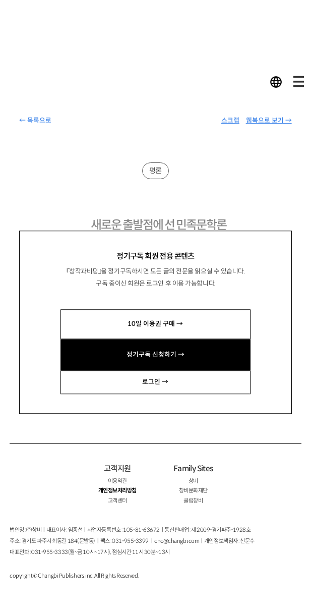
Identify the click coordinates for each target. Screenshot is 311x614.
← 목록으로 (35, 121)
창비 (193, 480)
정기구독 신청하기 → (155, 355)
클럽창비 (193, 500)
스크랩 (230, 121)
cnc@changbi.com (176, 540)
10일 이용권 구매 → (155, 324)
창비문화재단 (193, 490)
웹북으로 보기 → (269, 121)
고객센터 (117, 500)
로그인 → (155, 382)
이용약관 (117, 480)
